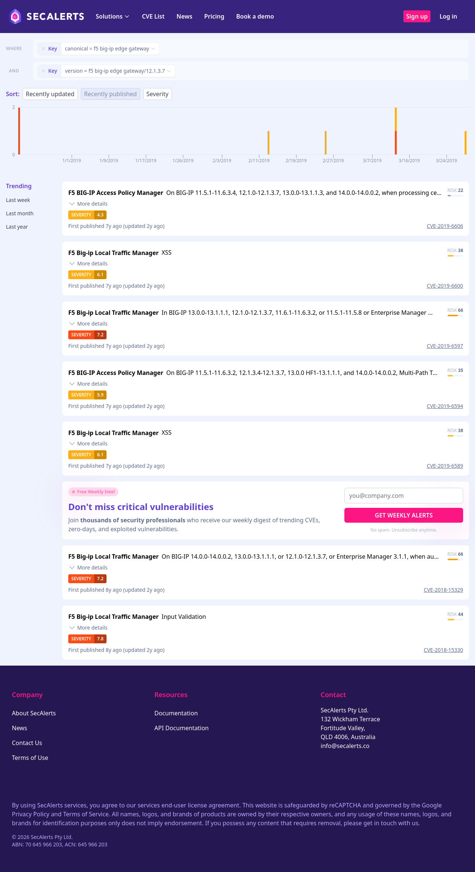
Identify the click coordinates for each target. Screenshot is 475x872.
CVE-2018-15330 (443, 649)
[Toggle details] (88, 204)
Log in (448, 16)
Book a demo (255, 16)
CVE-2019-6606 (445, 225)
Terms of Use (30, 758)
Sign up (417, 16)
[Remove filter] (43, 48)
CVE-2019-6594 (445, 405)
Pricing (214, 16)
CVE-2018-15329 (443, 589)
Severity (157, 94)
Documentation (176, 713)
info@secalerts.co (345, 746)
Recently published (110, 94)
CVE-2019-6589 (445, 465)
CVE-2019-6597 (445, 345)
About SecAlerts (34, 713)
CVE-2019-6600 (445, 285)
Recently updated (50, 94)
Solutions (113, 16)
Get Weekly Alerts (404, 515)
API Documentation (181, 728)
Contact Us (27, 743)
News (184, 16)
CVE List (153, 16)
